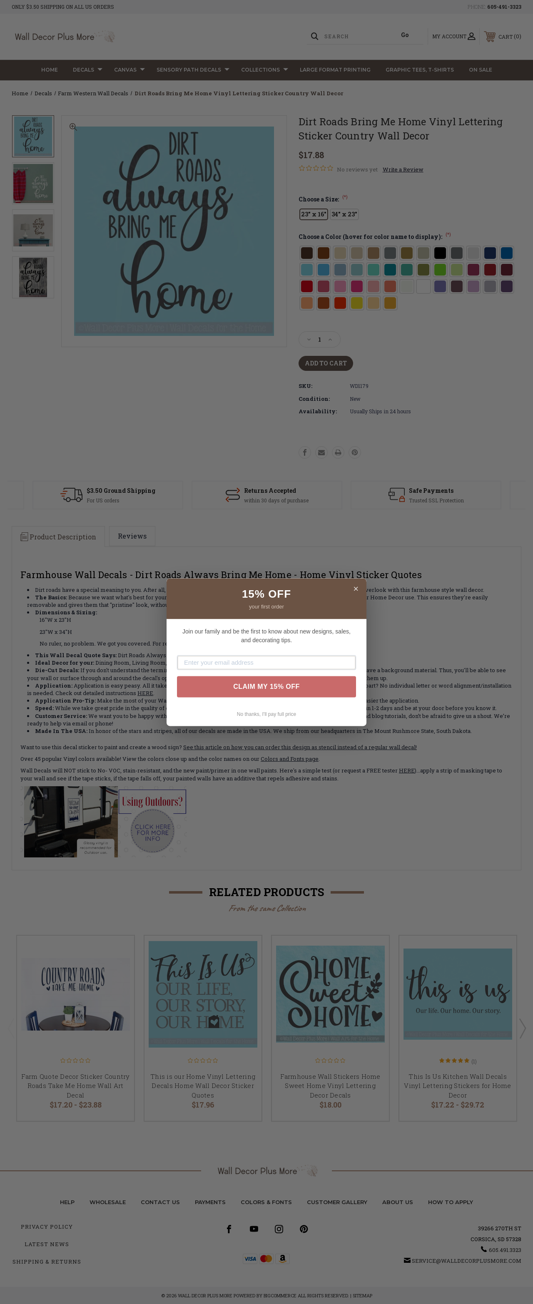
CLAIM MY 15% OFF (266, 686)
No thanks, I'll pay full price (266, 714)
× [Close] (356, 589)
